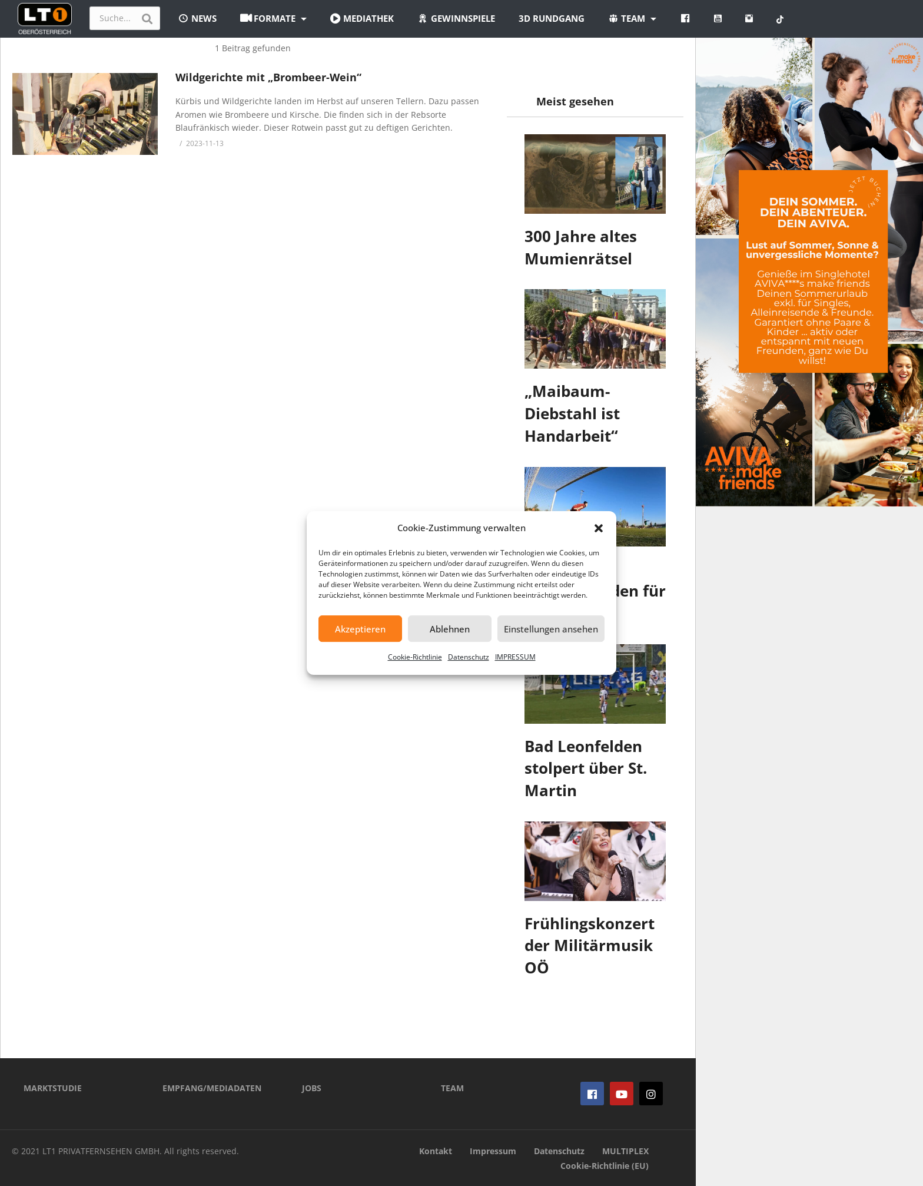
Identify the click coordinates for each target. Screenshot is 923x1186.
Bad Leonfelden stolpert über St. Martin (585, 768)
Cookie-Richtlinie (415, 657)
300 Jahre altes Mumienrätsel (580, 247)
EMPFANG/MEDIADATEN (211, 1088)
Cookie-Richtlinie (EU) (604, 1165)
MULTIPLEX (625, 1151)
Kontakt (435, 1151)
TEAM (452, 1088)
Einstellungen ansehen (551, 629)
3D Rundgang (552, 18)
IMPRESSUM (515, 657)
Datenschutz (468, 657)
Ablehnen (450, 629)
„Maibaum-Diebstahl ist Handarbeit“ (572, 413)
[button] (599, 528)
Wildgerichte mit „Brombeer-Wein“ (268, 77)
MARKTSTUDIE (53, 1088)
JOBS (311, 1088)
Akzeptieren (360, 629)
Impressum (493, 1151)
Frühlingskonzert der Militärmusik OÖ (589, 945)
